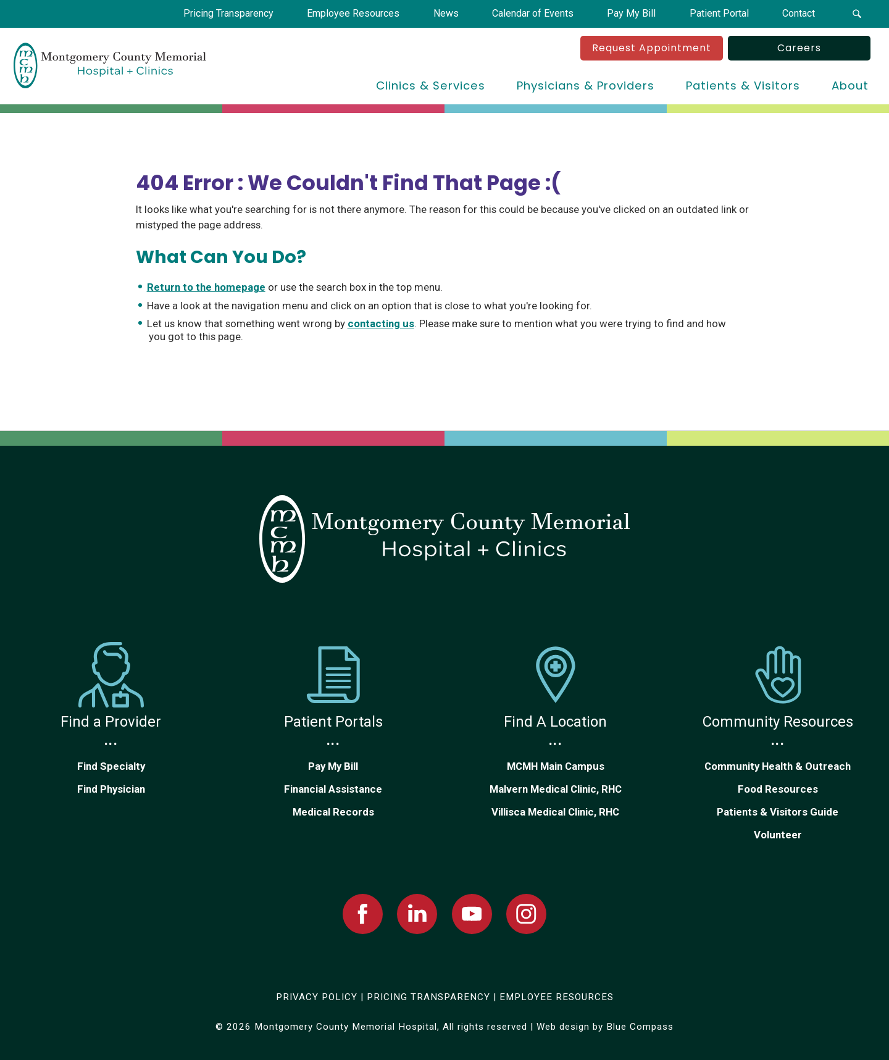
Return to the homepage (206, 287)
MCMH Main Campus (555, 766)
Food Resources (778, 789)
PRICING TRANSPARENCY (428, 997)
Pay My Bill (333, 766)
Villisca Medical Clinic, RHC (555, 812)
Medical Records (333, 812)
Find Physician (111, 789)
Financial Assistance (333, 789)
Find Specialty (111, 766)
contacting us (381, 323)
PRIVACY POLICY (316, 997)
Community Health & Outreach (777, 766)
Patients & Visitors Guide (777, 812)
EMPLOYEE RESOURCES (556, 997)
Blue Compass (640, 1026)
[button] (857, 14)
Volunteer (778, 834)
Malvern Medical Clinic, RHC (556, 789)
